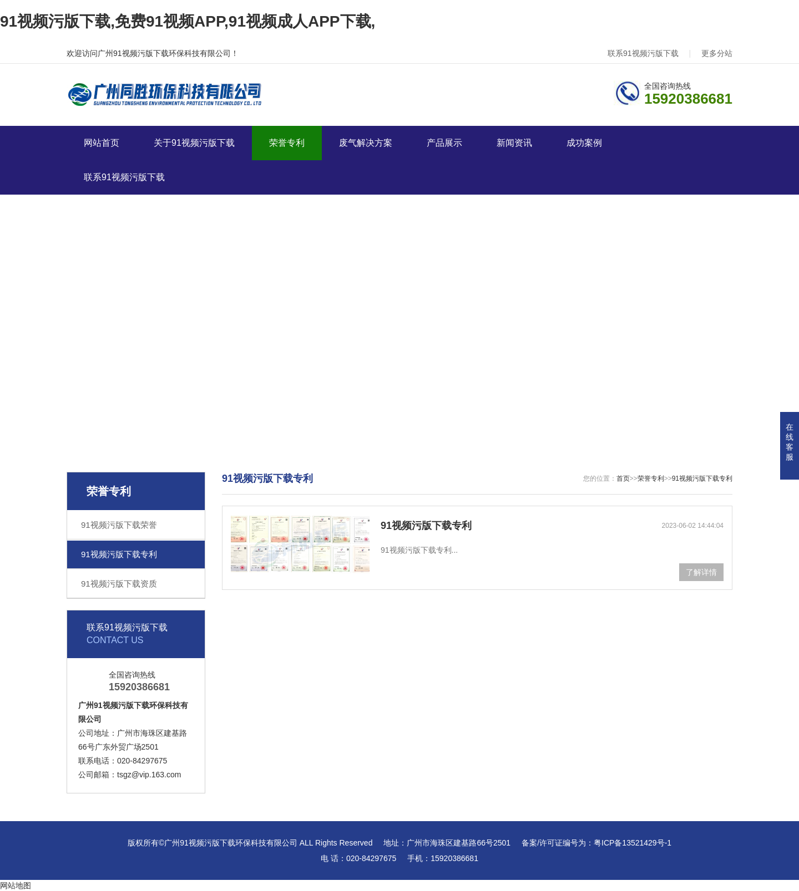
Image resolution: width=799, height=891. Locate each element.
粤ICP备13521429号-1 (632, 842)
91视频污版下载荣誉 (119, 524)
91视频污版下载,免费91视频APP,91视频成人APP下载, (187, 21)
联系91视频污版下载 (643, 53)
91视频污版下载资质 (119, 583)
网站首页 (101, 142)
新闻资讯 (514, 142)
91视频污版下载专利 (119, 554)
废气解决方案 (365, 142)
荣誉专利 (287, 142)
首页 (623, 478)
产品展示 (444, 142)
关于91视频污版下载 (194, 142)
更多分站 (716, 53)
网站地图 (15, 885)
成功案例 (584, 142)
